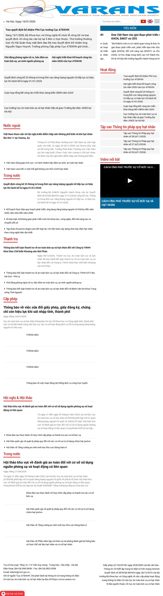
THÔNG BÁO (32, 334)
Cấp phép (10, 299)
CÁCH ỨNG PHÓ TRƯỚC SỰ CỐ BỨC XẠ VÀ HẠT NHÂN (127, 203)
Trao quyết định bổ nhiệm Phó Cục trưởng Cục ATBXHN (140, 77)
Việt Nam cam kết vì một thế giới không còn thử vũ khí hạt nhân (36, 168)
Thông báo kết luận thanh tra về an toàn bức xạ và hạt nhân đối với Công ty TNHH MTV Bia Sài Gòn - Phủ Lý (49, 274)
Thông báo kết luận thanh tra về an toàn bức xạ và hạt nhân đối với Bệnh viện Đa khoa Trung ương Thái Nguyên (50, 290)
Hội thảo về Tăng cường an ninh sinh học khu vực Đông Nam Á (35, 447)
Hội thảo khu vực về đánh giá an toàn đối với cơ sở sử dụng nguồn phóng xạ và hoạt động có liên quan (48, 408)
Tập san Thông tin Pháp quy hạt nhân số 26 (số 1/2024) (138, 150)
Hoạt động (108, 70)
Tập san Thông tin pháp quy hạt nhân (127, 127)
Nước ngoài (11, 125)
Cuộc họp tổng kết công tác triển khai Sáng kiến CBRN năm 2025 (38, 92)
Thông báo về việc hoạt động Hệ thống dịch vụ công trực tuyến (57, 382)
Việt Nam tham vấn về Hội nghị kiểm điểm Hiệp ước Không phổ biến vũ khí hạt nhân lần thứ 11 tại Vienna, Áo (48, 135)
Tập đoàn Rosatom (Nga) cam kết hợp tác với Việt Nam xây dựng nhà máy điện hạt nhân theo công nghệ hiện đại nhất (48, 230)
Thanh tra (10, 239)
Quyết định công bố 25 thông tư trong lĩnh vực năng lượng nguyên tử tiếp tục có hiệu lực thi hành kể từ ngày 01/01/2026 (49, 79)
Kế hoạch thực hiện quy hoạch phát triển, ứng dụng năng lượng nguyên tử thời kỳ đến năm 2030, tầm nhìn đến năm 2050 (49, 211)
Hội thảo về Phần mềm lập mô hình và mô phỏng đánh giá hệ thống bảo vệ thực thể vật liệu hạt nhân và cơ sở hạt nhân (60, 543)
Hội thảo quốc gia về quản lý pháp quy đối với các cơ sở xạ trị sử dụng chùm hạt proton (47, 441)
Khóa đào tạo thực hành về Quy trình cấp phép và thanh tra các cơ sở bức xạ (42, 435)
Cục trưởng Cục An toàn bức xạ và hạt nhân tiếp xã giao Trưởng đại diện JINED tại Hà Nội (47, 109)
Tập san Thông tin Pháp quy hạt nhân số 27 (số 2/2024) (138, 142)
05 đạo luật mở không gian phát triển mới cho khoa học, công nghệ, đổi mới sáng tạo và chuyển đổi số (47, 220)
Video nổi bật (110, 159)
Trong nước (11, 175)
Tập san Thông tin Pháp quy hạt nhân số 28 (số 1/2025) (138, 135)
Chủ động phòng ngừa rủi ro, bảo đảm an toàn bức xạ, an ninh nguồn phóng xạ (26, 59)
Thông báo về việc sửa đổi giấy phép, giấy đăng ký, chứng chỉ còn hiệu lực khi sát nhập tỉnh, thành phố (46, 309)
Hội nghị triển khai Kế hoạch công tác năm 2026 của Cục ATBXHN (72, 59)
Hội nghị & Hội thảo (17, 398)
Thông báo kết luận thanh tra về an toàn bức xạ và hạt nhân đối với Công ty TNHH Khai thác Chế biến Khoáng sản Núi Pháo (46, 249)
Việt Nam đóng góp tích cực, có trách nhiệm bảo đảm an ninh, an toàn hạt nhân (43, 162)
